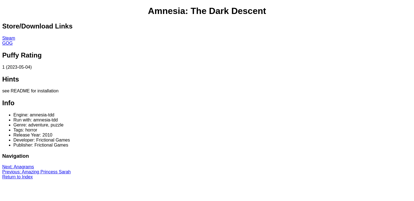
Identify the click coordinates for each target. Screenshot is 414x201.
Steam (8, 38)
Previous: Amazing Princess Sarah (36, 171)
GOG (7, 43)
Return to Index (17, 176)
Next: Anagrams (18, 166)
